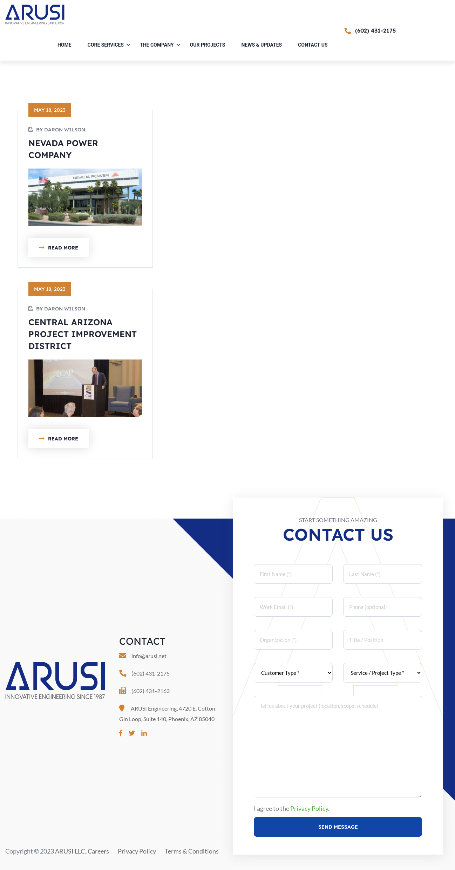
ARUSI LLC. (70, 851)
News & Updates (261, 45)
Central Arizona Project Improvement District (82, 334)
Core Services (106, 45)
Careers (98, 851)
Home (64, 45)
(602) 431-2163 (150, 690)
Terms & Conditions (192, 851)
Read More (58, 248)
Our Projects (207, 45)
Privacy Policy (309, 808)
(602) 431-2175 (150, 673)
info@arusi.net (149, 655)
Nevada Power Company (63, 149)
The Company (157, 45)
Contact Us (312, 45)
